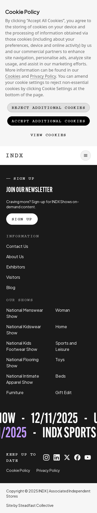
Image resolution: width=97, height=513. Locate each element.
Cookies (12, 76)
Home (61, 326)
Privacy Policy (43, 76)
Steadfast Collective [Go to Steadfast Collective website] (36, 505)
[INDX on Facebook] (77, 457)
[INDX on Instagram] (46, 457)
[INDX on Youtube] (88, 457)
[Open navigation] (85, 155)
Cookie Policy (18, 470)
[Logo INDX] (14, 155)
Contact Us (17, 246)
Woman (62, 310)
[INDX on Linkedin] (57, 457)
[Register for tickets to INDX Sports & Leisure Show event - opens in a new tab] (48, 426)
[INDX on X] (67, 457)
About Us (15, 256)
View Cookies (48, 135)
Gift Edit (63, 392)
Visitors (13, 277)
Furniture (15, 392)
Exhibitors (15, 266)
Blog (10, 287)
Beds (60, 376)
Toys (60, 359)
